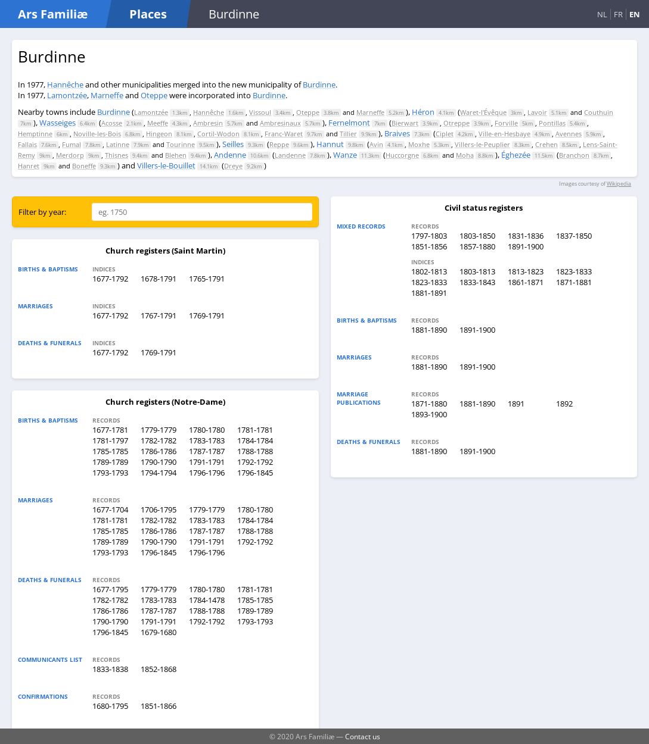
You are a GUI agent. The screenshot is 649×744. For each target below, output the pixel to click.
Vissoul (260, 112)
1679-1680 (158, 632)
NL (602, 14)
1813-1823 (526, 271)
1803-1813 (477, 271)
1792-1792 (255, 462)
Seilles (233, 144)
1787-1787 (207, 451)
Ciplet (445, 133)
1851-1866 (158, 706)
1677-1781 (110, 429)
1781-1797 (110, 440)
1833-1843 (477, 282)
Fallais (27, 144)
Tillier (348, 133)
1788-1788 (255, 451)
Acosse (111, 122)
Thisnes (116, 155)
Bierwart (405, 122)
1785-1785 (110, 451)
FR (618, 14)
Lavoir (537, 112)
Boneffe (84, 165)
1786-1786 (158, 451)
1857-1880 (477, 246)
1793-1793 (110, 472)
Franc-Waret (284, 133)
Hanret (28, 165)
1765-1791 (207, 278)
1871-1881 (574, 282)
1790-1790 (158, 462)
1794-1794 (158, 472)
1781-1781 (255, 429)
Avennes (568, 133)
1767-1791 (158, 315)
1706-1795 (158, 509)
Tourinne (180, 144)
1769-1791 (207, 315)
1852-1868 (158, 669)
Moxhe (419, 144)
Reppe (279, 144)
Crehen (546, 144)
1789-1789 (110, 462)
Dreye (233, 165)
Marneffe (107, 95)
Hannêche (65, 84)
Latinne (117, 144)
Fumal (71, 144)
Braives (397, 133)
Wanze (345, 154)
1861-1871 (526, 282)
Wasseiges (57, 122)
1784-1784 (255, 440)
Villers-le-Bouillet (166, 165)
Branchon (574, 155)
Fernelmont (349, 122)
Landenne (290, 155)
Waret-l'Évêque (483, 112)
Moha (465, 155)
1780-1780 (207, 429)
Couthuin (598, 112)
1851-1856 (429, 246)
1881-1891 (429, 292)
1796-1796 (207, 472)
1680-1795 (110, 706)
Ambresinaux (280, 122)
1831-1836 (526, 235)
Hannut (330, 144)
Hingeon (159, 133)
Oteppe (154, 95)
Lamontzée (67, 95)
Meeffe (157, 122)
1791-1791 (207, 462)
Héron (423, 112)
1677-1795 (110, 589)
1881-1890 (429, 329)
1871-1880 (429, 403)
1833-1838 (110, 669)
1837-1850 (574, 235)
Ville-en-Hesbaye (504, 133)
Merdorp (70, 155)
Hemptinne (35, 133)
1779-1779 (158, 429)
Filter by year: (42, 212)
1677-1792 (110, 278)
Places (148, 14)
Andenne (230, 154)
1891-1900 (526, 246)
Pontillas (552, 122)
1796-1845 (255, 472)
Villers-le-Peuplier (482, 144)
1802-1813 (429, 271)
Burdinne (319, 84)
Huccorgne (402, 155)
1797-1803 (429, 235)
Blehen (176, 155)
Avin (376, 144)
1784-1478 (207, 600)
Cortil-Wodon (218, 133)
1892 (564, 403)
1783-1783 (207, 440)
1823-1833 (574, 271)
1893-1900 (429, 414)
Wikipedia (619, 183)
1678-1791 (158, 278)
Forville (506, 122)
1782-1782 (158, 440)
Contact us (362, 736)
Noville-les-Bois (97, 133)
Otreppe (456, 122)
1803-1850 (477, 235)
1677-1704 (110, 509)
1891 (516, 403)
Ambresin (208, 122)
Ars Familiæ (53, 14)
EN (634, 14)
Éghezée (515, 154)
